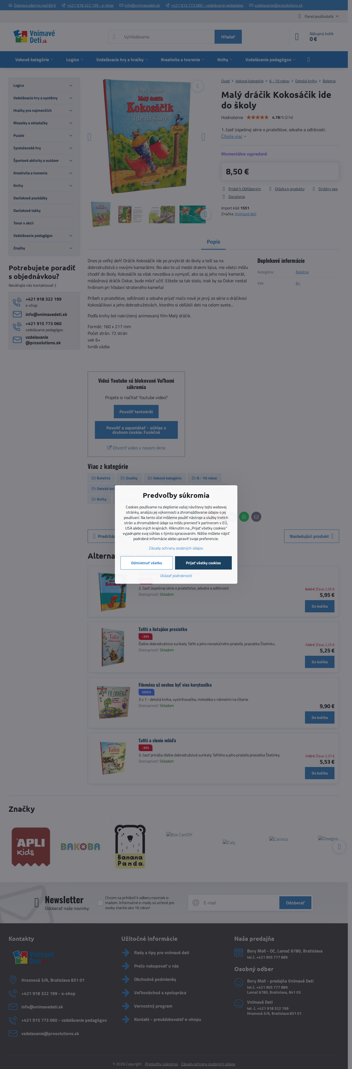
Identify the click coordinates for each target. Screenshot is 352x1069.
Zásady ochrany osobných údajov (176, 548)
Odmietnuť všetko (146, 563)
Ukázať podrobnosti (176, 575)
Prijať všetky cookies (203, 563)
